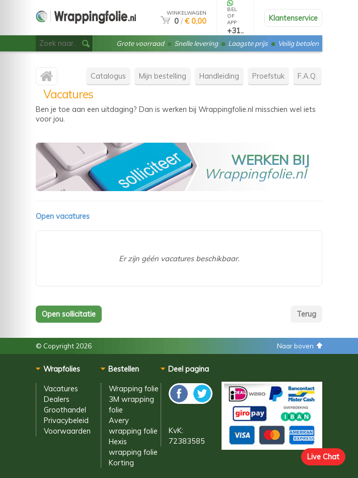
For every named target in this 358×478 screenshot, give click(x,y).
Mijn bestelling (162, 76)
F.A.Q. (307, 76)
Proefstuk (268, 76)
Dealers (56, 399)
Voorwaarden (67, 431)
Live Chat (323, 456)
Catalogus (108, 76)
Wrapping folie (134, 388)
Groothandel (65, 409)
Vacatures (61, 388)
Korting (121, 462)
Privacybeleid (66, 420)
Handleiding (219, 76)
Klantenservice (293, 18)
